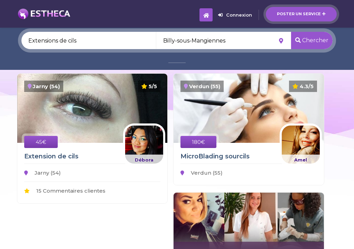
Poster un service (301, 13)
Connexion (235, 15)
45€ (41, 142)
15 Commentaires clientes (64, 190)
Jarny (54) (42, 172)
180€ (198, 142)
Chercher (311, 40)
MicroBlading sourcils (215, 156)
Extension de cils (51, 156)
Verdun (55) (201, 172)
